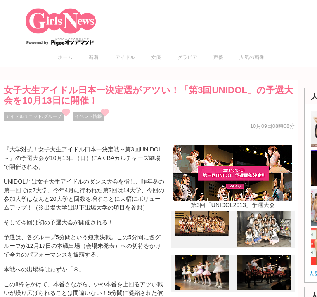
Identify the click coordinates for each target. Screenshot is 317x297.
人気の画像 (251, 57)
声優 (218, 57)
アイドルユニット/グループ (34, 116)
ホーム (65, 57)
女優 (156, 57)
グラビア (187, 57)
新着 (94, 57)
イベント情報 (88, 116)
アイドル (125, 57)
